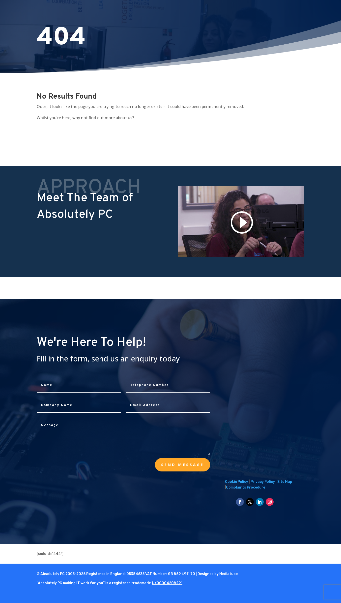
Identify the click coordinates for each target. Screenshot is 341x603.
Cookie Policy (236, 482)
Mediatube (228, 574)
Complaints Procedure (245, 487)
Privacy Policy (263, 482)
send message (182, 464)
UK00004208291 (167, 583)
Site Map (284, 482)
